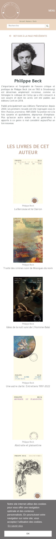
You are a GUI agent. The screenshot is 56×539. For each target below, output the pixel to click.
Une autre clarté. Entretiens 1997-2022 (28, 386)
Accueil (22, 21)
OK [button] (28, 533)
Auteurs (29, 21)
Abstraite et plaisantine (28, 445)
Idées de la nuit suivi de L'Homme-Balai (28, 327)
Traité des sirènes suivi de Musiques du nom (28, 268)
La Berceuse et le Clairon (28, 209)
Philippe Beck (28, 206)
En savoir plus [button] (15, 526)
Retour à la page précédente (28, 36)
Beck (35, 21)
